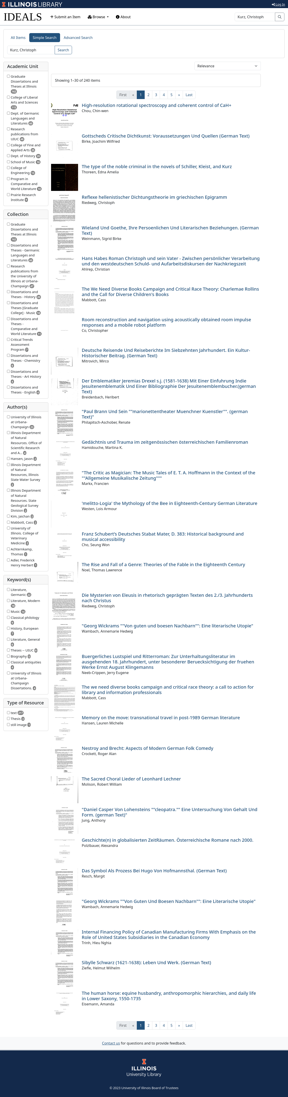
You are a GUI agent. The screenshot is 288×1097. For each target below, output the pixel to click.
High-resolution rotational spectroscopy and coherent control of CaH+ (156, 105)
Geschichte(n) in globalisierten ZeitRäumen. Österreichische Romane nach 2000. (167, 840)
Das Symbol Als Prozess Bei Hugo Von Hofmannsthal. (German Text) (154, 871)
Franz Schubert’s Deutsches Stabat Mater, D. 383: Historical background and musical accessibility (163, 536)
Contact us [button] (111, 1043)
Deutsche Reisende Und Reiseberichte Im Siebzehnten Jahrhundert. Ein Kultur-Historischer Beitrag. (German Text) (166, 353)
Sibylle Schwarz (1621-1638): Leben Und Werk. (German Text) (146, 962)
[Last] (189, 94)
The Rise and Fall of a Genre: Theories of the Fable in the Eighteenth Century (163, 564)
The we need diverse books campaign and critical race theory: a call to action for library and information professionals (168, 689)
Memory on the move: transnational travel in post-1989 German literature (161, 718)
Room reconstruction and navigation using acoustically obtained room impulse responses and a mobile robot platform (166, 322)
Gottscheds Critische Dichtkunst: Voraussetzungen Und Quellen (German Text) (166, 136)
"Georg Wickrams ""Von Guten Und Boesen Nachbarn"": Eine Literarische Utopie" (168, 901)
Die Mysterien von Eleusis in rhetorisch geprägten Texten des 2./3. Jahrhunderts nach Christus (167, 598)
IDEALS (23, 17)
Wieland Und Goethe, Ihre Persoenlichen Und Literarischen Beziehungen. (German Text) (170, 230)
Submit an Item (65, 16)
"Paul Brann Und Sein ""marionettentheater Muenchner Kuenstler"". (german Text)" (165, 414)
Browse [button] (97, 16)
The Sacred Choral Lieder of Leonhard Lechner (131, 779)
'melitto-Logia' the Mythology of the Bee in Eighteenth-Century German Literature (169, 503)
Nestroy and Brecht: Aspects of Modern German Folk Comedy (147, 748)
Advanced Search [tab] (78, 37)
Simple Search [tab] (45, 37)
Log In (278, 4)
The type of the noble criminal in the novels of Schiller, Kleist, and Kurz (157, 166)
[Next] (179, 94)
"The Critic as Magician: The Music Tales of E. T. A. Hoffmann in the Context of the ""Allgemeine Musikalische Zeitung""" (168, 475)
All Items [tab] (18, 37)
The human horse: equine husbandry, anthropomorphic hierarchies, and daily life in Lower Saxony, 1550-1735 (169, 996)
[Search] (255, 17)
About (123, 16)
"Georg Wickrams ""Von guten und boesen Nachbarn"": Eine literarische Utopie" (167, 626)
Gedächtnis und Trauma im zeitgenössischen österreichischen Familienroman (165, 442)
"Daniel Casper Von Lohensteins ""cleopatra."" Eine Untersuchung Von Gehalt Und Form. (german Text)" (169, 812)
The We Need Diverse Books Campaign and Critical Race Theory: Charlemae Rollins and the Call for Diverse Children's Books (170, 291)
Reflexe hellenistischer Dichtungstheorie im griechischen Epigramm (154, 197)
